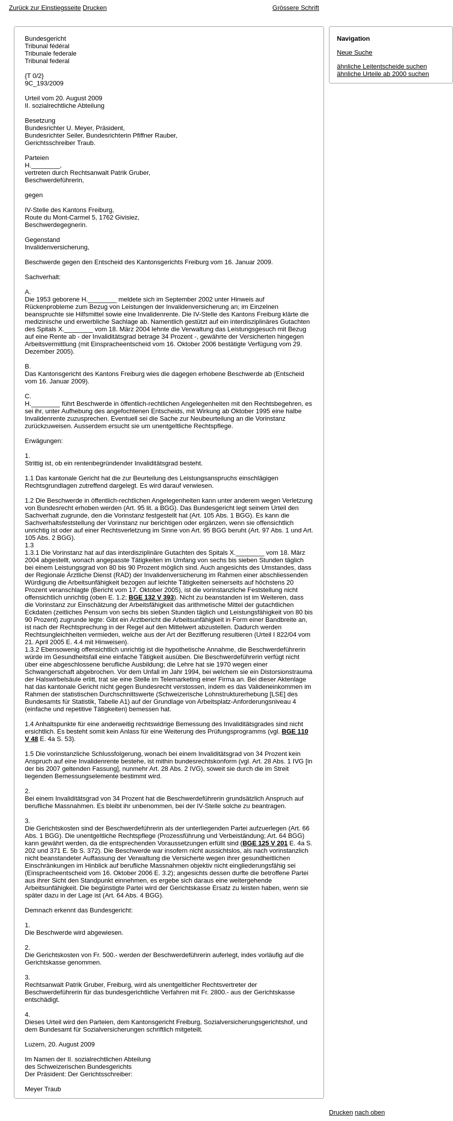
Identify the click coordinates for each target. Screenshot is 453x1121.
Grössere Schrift (295, 7)
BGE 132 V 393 (151, 597)
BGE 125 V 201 (265, 843)
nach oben (370, 1112)
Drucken (95, 7)
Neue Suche (355, 52)
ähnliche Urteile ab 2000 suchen (383, 73)
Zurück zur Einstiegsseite (45, 7)
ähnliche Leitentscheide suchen (382, 66)
